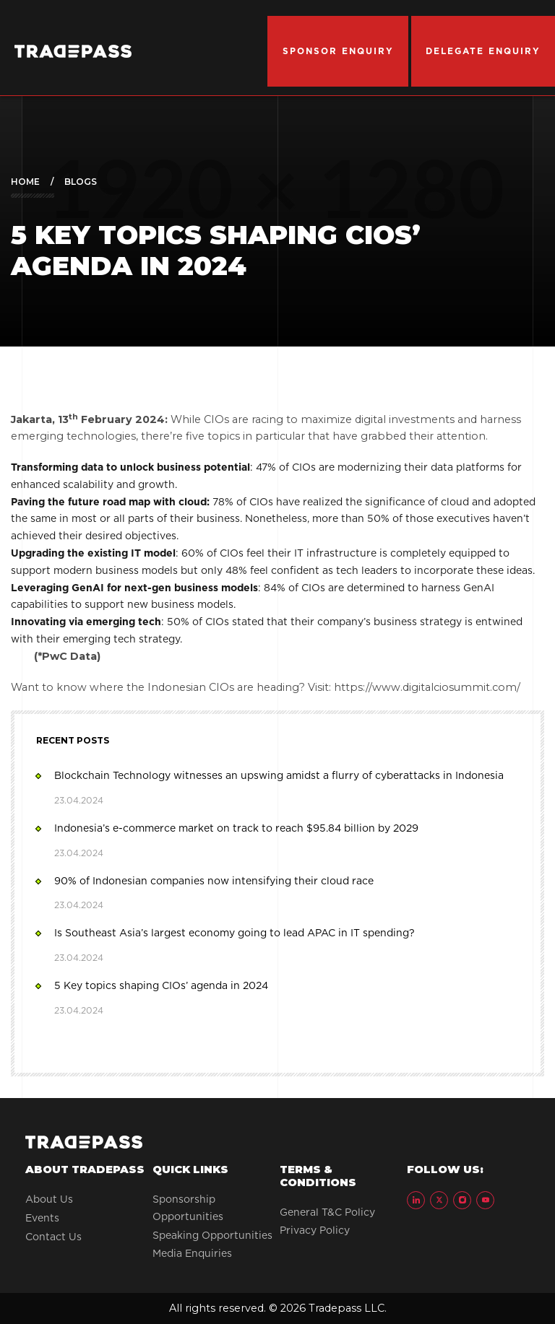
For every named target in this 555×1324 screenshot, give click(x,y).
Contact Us (53, 1236)
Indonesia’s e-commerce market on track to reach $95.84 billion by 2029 (237, 840)
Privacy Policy (315, 1230)
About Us (49, 1199)
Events (42, 1218)
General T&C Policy (327, 1212)
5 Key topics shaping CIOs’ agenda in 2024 (162, 996)
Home (25, 181)
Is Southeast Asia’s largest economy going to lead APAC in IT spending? (235, 944)
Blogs (80, 181)
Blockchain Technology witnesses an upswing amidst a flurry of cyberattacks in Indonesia (279, 787)
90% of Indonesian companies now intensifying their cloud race (214, 892)
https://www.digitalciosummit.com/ (427, 687)
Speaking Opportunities (212, 1235)
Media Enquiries (192, 1253)
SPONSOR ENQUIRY (338, 51)
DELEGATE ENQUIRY (483, 51)
